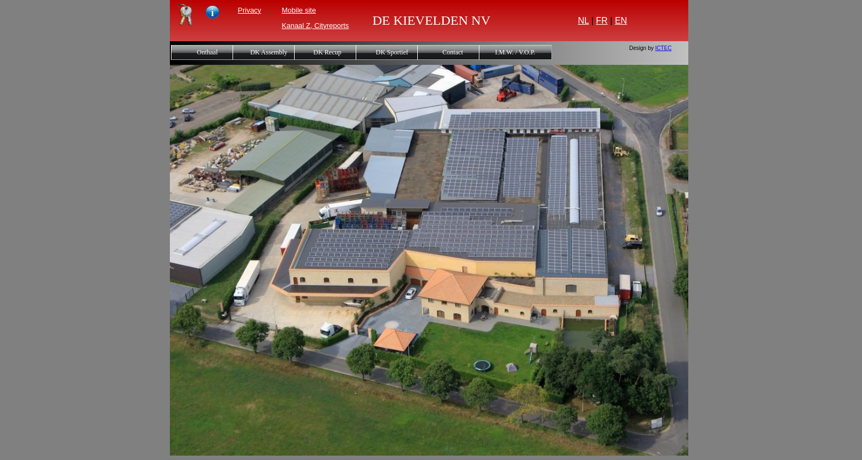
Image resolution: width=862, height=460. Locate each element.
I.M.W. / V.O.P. (515, 52)
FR (601, 20)
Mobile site (299, 10)
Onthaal (207, 52)
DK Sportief (392, 52)
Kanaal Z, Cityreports (315, 25)
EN (621, 20)
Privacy (250, 10)
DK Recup (327, 52)
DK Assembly (269, 52)
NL (583, 20)
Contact (453, 52)
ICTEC (663, 48)
